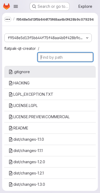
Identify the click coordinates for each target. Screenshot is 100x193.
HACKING (19, 83)
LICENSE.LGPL (23, 105)
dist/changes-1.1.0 (26, 139)
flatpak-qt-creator (20, 48)
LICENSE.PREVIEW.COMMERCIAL (39, 116)
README (18, 128)
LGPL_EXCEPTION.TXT (31, 94)
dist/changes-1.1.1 (26, 150)
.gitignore (19, 71)
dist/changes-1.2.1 (26, 173)
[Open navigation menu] (15, 6)
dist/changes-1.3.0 (27, 184)
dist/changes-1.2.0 (27, 161)
